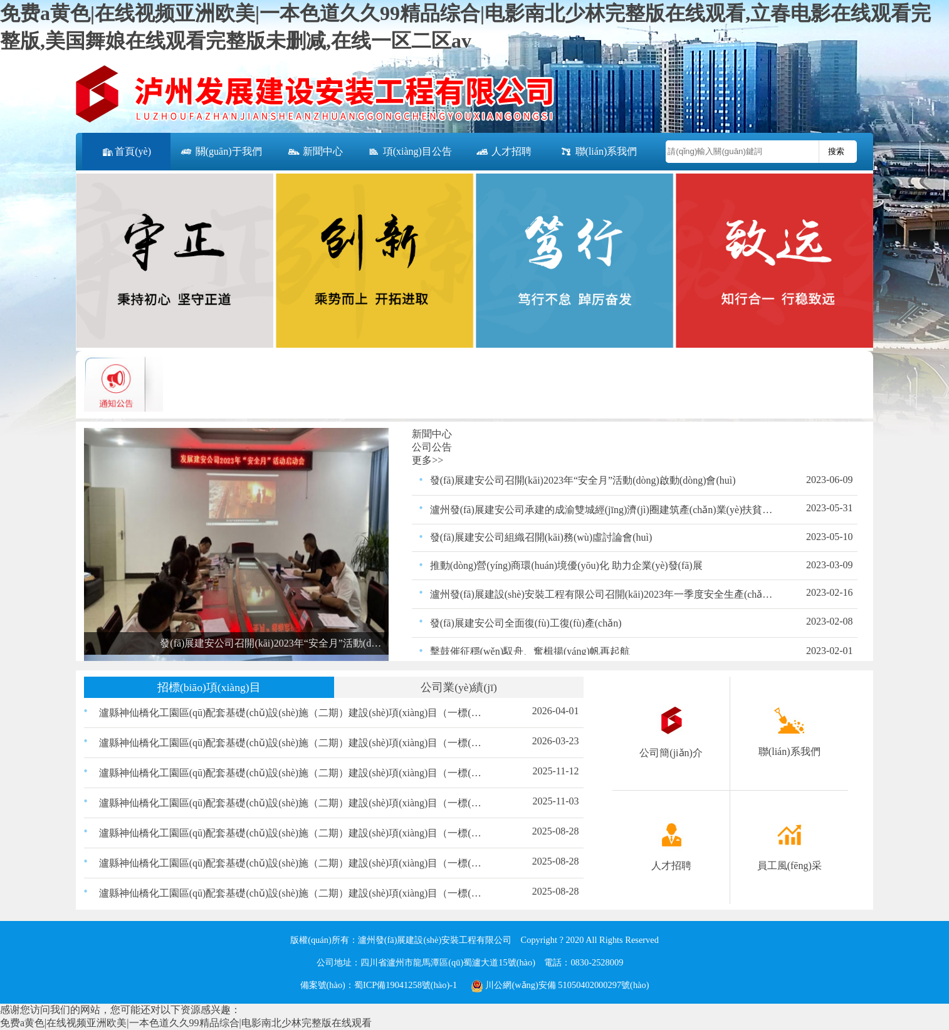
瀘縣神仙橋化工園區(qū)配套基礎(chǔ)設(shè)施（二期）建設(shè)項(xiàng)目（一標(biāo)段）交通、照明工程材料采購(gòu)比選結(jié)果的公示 (291, 833)
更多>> (427, 460)
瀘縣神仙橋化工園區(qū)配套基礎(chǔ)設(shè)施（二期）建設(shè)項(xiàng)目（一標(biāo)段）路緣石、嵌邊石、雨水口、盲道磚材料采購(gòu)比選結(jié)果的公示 (291, 772)
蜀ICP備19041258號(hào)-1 (405, 985)
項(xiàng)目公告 (409, 152)
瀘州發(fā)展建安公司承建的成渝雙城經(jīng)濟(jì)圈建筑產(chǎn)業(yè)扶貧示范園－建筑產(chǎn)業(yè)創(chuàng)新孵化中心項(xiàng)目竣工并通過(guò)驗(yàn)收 (601, 509)
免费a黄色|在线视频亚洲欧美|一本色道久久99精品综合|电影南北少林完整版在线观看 (186, 1022)
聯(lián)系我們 (598, 152)
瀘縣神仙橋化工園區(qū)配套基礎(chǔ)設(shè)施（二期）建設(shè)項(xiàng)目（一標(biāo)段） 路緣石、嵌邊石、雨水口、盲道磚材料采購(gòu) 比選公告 (291, 803)
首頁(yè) (126, 152)
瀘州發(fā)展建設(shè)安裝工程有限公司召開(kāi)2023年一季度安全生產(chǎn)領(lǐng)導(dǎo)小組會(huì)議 (601, 594)
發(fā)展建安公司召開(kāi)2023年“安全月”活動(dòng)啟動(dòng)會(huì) (583, 480)
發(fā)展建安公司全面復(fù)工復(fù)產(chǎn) (526, 623)
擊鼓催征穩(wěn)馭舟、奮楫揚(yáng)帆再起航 (530, 651)
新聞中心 (314, 152)
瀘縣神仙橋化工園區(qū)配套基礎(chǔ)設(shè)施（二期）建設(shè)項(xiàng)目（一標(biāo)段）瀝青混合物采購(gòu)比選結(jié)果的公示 (291, 893)
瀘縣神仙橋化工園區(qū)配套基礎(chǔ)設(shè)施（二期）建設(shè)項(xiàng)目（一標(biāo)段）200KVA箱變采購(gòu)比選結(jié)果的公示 (291, 712)
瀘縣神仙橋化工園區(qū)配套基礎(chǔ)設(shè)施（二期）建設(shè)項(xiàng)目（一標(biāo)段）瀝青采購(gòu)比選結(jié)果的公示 (291, 863)
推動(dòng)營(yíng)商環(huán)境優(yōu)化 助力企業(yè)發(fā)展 (566, 565)
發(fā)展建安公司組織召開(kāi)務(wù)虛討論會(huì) (541, 537)
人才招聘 (503, 152)
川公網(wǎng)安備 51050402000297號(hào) (560, 985)
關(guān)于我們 (220, 152)
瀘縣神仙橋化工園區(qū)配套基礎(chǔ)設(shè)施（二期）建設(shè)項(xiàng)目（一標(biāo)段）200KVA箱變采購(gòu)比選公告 (291, 742)
